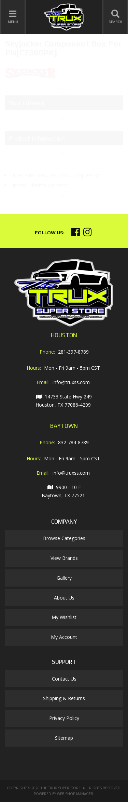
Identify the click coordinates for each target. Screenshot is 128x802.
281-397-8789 (73, 352)
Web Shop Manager (75, 793)
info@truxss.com (71, 382)
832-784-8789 (73, 442)
